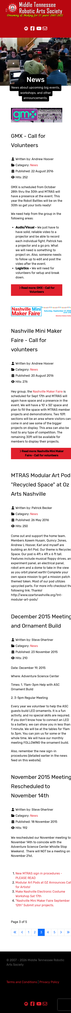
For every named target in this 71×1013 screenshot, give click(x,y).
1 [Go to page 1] (28, 932)
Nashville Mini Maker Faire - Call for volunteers (36, 340)
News (34, 165)
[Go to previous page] (22, 932)
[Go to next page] (61, 932)
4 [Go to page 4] (48, 932)
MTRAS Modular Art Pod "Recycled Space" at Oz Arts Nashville (40, 484)
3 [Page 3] (41, 932)
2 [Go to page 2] (35, 932)
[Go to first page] (15, 932)
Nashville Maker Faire (48, 391)
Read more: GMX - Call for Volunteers (37, 290)
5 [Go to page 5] (54, 932)
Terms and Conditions (21, 982)
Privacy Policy (49, 982)
